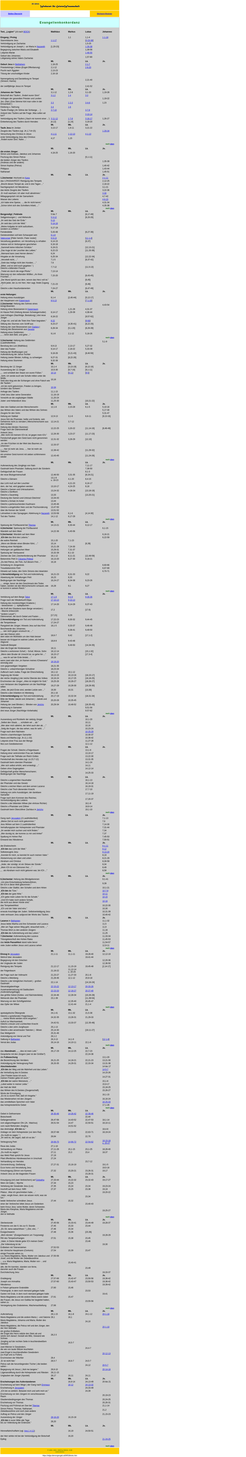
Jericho (40, 704)
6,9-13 (54, 238)
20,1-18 (106, 1314)
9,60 (88, 321)
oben (112, 144)
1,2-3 (70, 103)
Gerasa (31, 329)
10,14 (53, 373)
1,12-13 (71, 134)
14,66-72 (72, 1142)
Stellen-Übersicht (15, 14)
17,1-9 (54, 597)
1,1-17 (54, 40)
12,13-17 (72, 986)
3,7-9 (87, 110)
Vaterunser (5, 238)
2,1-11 (105, 178)
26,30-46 (55, 1114)
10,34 (53, 387)
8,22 (53, 321)
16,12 (70, 1385)
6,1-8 (53, 235)
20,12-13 (106, 1353)
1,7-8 (70, 118)
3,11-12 (54, 118)
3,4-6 (87, 103)
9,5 (87, 373)
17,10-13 (55, 600)
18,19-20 (55, 661)
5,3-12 (54, 217)
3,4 (52, 107)
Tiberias (32, 525)
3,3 (86, 95)
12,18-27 (72, 991)
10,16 (105, 901)
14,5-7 (105, 1069)
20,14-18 (106, 1369)
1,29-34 (106, 131)
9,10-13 (71, 600)
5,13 (53, 220)
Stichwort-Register (104, 14)
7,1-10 (89, 300)
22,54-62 (89, 1142)
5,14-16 (54, 223)
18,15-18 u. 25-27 (106, 1141)
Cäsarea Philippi (25, 559)
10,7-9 (105, 891)
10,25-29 (89, 731)
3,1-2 (53, 95)
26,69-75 (55, 1142)
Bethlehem (20, 64)
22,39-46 (89, 1114)
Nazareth (41, 46)
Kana (27, 178)
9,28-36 (88, 597)
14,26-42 (72, 1114)
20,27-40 (89, 991)
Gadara (35, 327)
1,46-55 (88, 53)
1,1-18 (105, 37)
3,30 (104, 193)
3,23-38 (89, 40)
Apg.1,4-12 (29, 1431)
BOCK (26, 32)
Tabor (27, 597)
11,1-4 (89, 238)
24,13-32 (89, 1385)
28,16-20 (55, 1417)
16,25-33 (106, 1102)
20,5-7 (105, 1365)
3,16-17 (88, 118)
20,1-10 (106, 1327)
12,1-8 (106, 1039)
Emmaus (46, 1385)
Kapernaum (24, 300)
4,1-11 (54, 134)
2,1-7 (87, 64)
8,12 (104, 849)
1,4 (69, 95)
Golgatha (40, 1180)
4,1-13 (88, 134)
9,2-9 (70, 597)
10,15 (105, 897)
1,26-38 (88, 46)
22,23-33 (55, 991)
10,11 (105, 894)
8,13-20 (106, 852)
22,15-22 (55, 986)
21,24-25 (106, 1439)
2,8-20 (88, 67)
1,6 (69, 107)
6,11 (71, 373)
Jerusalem (15, 818)
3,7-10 (54, 110)
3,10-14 (88, 114)
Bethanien (15, 921)
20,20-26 (89, 986)
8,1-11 (105, 846)
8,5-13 (54, 300)
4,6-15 (105, 199)
